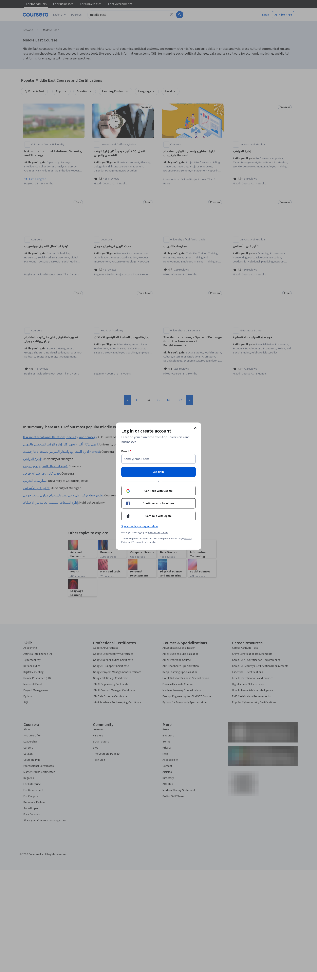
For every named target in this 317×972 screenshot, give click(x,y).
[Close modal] (195, 427)
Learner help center (158, 532)
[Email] (158, 459)
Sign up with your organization (139, 526)
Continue (158, 472)
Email (126, 451)
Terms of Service (140, 542)
